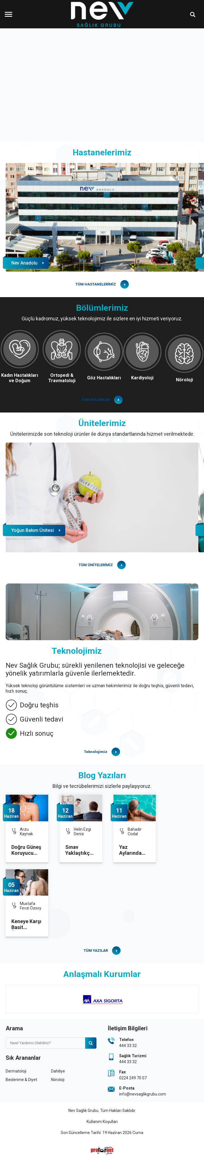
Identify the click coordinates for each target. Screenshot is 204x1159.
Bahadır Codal (135, 831)
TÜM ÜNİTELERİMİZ (96, 565)
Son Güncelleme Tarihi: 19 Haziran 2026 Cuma (102, 1132)
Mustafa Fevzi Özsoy (30, 905)
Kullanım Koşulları (102, 1121)
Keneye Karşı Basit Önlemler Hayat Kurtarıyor (26, 924)
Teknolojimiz (95, 752)
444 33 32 (128, 1045)
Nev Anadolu (24, 263)
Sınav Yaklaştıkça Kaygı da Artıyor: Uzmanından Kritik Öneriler (80, 850)
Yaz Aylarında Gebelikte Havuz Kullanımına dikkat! (133, 850)
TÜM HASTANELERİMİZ (95, 284)
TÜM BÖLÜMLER (95, 399)
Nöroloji (57, 1079)
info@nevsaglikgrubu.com (142, 1094)
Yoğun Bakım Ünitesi (32, 530)
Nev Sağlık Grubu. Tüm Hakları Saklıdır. (102, 1110)
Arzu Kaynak (26, 831)
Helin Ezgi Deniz (82, 831)
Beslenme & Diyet (21, 1079)
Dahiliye (58, 1071)
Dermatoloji (16, 1071)
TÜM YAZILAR (96, 950)
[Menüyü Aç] (8, 14)
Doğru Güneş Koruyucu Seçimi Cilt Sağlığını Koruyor (26, 850)
